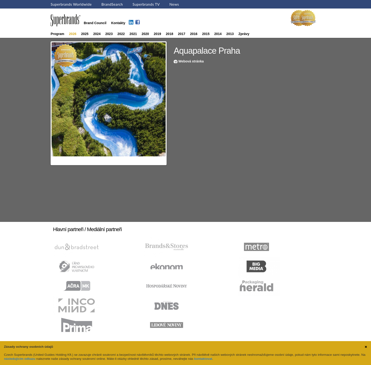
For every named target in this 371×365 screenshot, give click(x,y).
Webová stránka (191, 61)
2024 (97, 34)
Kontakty (118, 23)
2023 (109, 34)
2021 (133, 34)
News (174, 4)
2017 (181, 34)
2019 (157, 34)
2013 (230, 34)
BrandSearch (112, 4)
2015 (205, 34)
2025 (84, 34)
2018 (169, 34)
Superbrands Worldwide (71, 4)
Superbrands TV (146, 4)
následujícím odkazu (19, 359)
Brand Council (95, 23)
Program (57, 34)
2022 (121, 34)
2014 (217, 34)
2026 (72, 34)
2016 (193, 34)
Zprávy (243, 34)
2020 (145, 34)
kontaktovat (203, 359)
